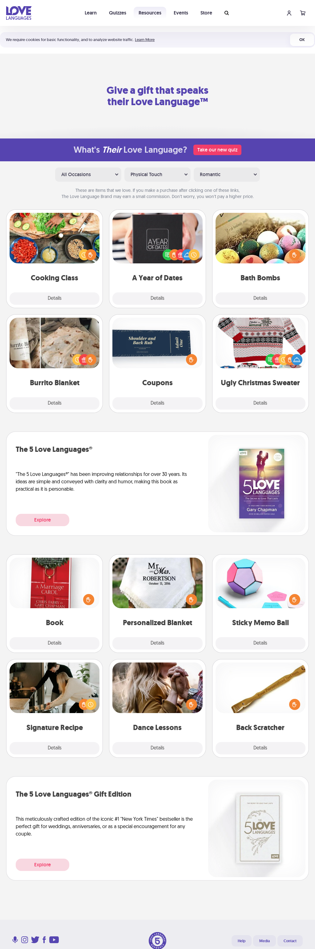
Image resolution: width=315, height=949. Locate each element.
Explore (42, 520)
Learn (91, 13)
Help (241, 941)
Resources (150, 13)
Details (55, 298)
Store (206, 13)
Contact (290, 941)
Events (181, 13)
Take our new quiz (217, 149)
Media (264, 941)
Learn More (145, 39)
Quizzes (117, 13)
